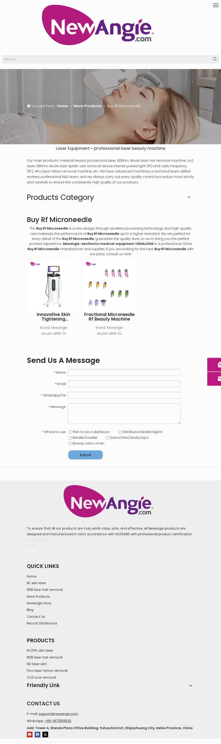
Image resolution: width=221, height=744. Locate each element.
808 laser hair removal (45, 589)
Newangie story (39, 603)
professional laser (112, 148)
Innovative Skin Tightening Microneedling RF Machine (53, 316)
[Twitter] (45, 734)
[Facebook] (37, 734)
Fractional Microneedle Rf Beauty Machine (109, 316)
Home (31, 576)
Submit (85, 455)
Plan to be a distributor (89, 432)
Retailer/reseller (83, 437)
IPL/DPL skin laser (40, 650)
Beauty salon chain (86, 443)
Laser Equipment (73, 148)
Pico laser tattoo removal (47, 670)
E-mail (32, 714)
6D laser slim (37, 664)
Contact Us (36, 616)
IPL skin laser (36, 583)
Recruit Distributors (42, 623)
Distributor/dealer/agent (140, 432)
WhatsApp (35, 721)
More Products (38, 596)
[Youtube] (30, 734)
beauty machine (148, 148)
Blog (30, 610)
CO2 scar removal (41, 677)
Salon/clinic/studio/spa (127, 437)
